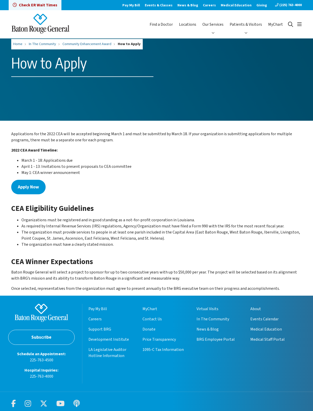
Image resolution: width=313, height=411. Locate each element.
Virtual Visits (207, 309)
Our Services (213, 24)
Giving (261, 5)
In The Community (213, 319)
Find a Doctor (161, 24)
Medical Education (236, 5)
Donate (148, 329)
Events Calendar (264, 319)
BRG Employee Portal (216, 339)
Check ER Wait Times (35, 5)
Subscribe (41, 337)
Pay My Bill (131, 5)
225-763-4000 (41, 376)
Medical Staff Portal (267, 339)
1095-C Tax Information (163, 349)
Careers (209, 5)
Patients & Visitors (246, 24)
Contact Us (152, 319)
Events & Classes (159, 5)
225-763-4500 (41, 360)
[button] (299, 24)
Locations (187, 24)
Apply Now (28, 187)
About (255, 309)
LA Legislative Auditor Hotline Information (107, 353)
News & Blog (187, 5)
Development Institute (108, 339)
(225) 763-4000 (288, 5)
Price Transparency (159, 339)
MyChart (275, 24)
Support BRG (99, 329)
